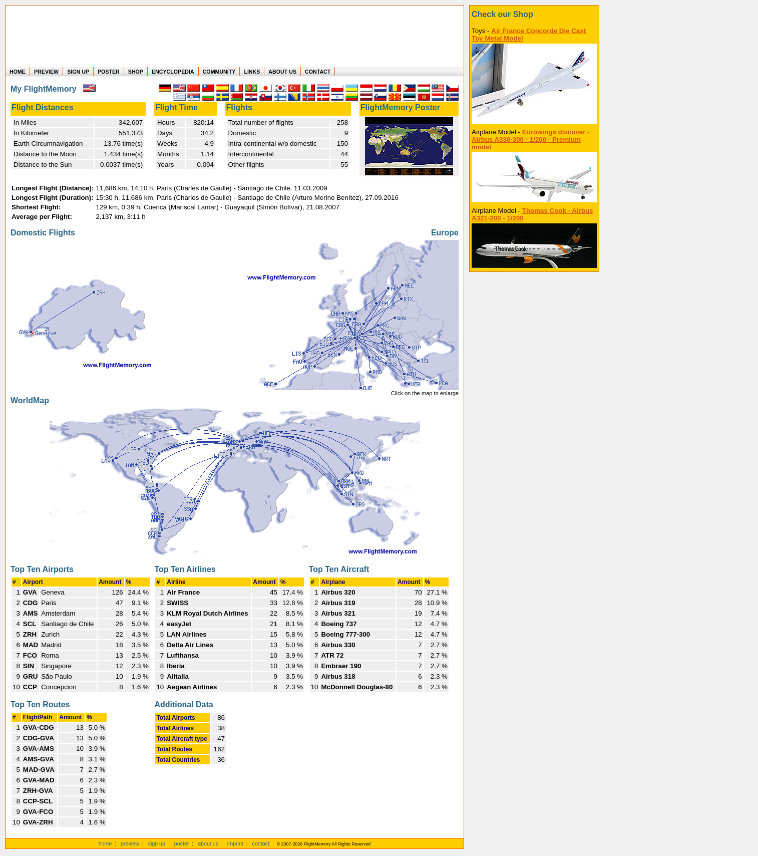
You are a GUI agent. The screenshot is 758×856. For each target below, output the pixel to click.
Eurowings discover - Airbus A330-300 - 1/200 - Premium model (531, 139)
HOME (18, 72)
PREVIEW (46, 72)
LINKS (252, 72)
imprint (235, 843)
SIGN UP (78, 72)
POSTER (109, 72)
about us (208, 843)
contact (260, 843)
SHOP (135, 72)
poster (181, 843)
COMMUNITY (219, 72)
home (105, 843)
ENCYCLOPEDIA (173, 72)
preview (130, 843)
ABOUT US (282, 72)
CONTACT (317, 72)
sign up (156, 843)
